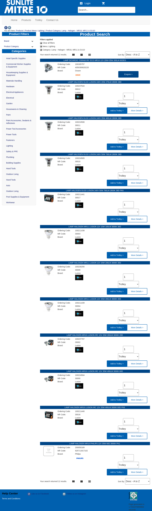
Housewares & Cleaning (16, 109)
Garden (9, 103)
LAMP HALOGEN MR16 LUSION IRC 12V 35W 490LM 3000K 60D (95, 371)
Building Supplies (13, 163)
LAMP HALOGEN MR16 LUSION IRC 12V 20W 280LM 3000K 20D (95, 335)
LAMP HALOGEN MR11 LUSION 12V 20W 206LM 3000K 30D (95, 263)
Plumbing (10, 157)
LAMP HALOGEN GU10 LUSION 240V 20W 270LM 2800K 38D (95, 82)
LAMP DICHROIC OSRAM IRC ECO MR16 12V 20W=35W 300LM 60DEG (95, 60)
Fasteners (10, 140)
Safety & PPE (12, 151)
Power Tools (11, 134)
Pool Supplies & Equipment (17, 197)
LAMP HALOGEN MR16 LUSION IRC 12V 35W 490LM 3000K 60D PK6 (94, 407)
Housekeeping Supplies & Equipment (17, 73)
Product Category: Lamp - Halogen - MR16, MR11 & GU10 (70, 31)
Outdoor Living (12, 174)
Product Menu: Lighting (34, 31)
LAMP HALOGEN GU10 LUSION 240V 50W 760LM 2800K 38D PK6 (95, 190)
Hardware (10, 86)
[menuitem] (14, 20)
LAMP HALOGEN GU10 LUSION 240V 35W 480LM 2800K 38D (95, 118)
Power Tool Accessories (16, 129)
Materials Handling (14, 81)
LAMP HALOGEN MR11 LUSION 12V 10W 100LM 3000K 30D (95, 227)
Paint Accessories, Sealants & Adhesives (18, 121)
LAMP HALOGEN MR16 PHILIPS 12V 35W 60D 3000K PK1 (95, 443)
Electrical (10, 98)
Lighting (9, 146)
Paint (8, 115)
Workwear (10, 202)
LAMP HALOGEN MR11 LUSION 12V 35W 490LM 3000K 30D (95, 299)
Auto (8, 185)
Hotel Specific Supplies (15, 58)
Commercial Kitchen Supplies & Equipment (18, 65)
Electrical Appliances (14, 92)
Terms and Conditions (11, 499)
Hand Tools (11, 168)
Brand (19, 41)
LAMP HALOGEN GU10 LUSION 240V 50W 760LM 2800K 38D (95, 154)
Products (19, 31)
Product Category (19, 46)
